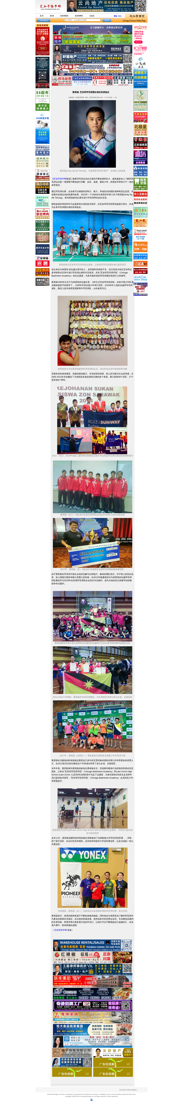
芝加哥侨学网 (60, 179)
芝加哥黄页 (64, 16)
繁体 (120, 16)
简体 (115, 16)
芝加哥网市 (79, 16)
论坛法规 (122, 1090)
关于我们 (128, 1090)
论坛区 (92, 16)
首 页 (42, 16)
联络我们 (134, 1090)
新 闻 (52, 16)
